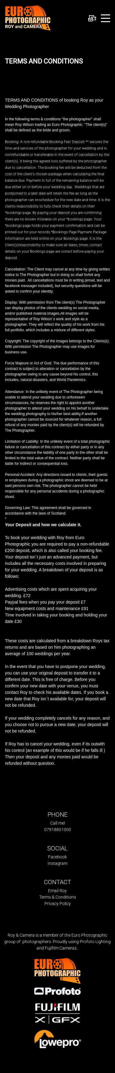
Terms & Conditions (57, 897)
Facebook (57, 856)
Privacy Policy (57, 903)
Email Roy (57, 890)
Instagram (57, 863)
